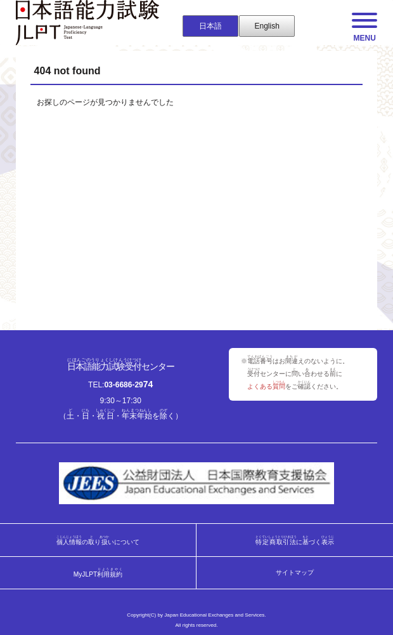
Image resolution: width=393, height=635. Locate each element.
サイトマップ (295, 573)
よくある (266, 386)
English (266, 26)
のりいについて (97, 540)
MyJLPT (98, 572)
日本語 (210, 26)
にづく (295, 540)
